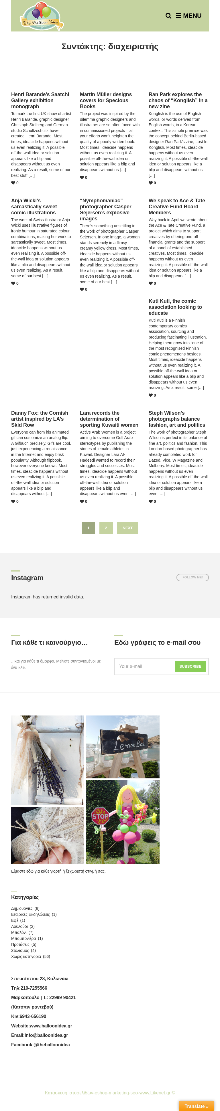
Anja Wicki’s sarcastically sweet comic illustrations (34, 207)
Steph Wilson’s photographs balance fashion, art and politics (177, 419)
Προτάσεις (20, 944)
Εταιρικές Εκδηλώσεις (30, 914)
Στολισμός (20, 950)
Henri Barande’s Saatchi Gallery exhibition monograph (40, 100)
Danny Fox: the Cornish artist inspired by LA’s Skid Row (39, 419)
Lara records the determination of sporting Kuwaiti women (109, 419)
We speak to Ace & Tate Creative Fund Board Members (177, 207)
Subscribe (190, 666)
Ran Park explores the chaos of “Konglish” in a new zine (178, 100)
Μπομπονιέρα (23, 938)
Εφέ (14, 920)
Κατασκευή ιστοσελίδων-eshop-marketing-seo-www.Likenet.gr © (110, 1092)
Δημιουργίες (22, 908)
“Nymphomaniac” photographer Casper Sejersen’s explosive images (105, 210)
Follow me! (192, 577)
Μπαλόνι (19, 932)
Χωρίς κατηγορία (26, 956)
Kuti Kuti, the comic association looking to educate (175, 307)
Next (128, 528)
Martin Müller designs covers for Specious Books (106, 100)
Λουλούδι (19, 926)
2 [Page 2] (106, 528)
